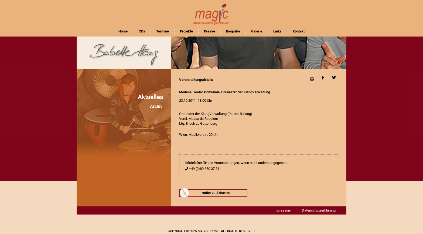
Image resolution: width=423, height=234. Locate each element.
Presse (209, 31)
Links (277, 31)
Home (123, 31)
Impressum (282, 210)
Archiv (156, 106)
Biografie (233, 31)
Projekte (186, 31)
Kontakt (299, 31)
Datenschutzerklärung (319, 210)
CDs (142, 31)
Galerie (256, 31)
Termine (162, 31)
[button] (312, 79)
